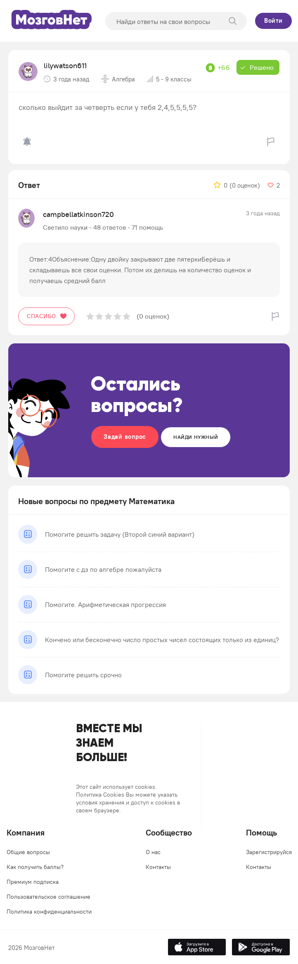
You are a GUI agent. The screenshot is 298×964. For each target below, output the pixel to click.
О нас (153, 852)
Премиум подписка (33, 881)
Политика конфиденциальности (49, 911)
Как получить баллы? (35, 867)
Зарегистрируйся (269, 852)
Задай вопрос (125, 436)
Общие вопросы (28, 852)
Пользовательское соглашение (48, 896)
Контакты (158, 867)
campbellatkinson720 (78, 214)
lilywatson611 (65, 65)
